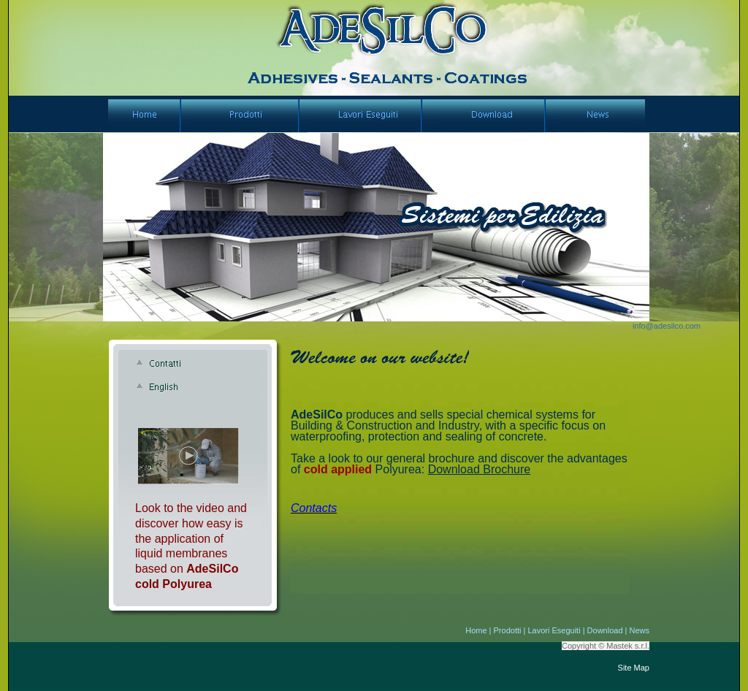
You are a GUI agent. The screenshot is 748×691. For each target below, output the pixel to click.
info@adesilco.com (667, 325)
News (639, 630)
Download (605, 630)
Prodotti (508, 630)
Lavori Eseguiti (553, 630)
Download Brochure (479, 469)
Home (475, 630)
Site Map (633, 667)
